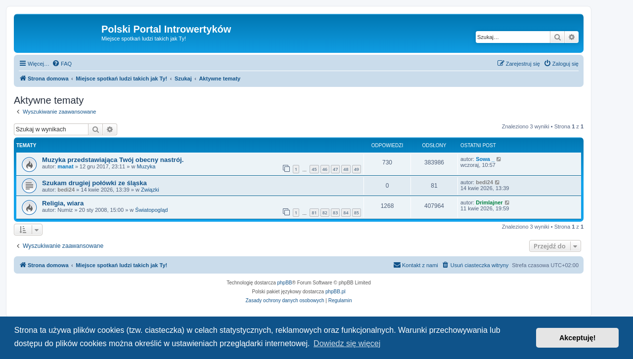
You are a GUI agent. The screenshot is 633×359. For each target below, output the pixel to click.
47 (335, 169)
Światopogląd (151, 210)
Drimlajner (489, 202)
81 (314, 212)
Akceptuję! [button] (577, 338)
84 (345, 212)
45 (314, 169)
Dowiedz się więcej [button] (347, 343)
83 (335, 212)
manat (65, 166)
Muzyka (145, 166)
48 (345, 169)
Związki (150, 190)
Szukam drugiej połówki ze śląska (94, 183)
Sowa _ (485, 159)
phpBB (284, 282)
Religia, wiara (63, 203)
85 (356, 212)
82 (324, 212)
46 (324, 169)
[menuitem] (62, 64)
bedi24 (66, 190)
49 (356, 169)
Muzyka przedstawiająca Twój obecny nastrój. (112, 159)
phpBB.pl (335, 291)
